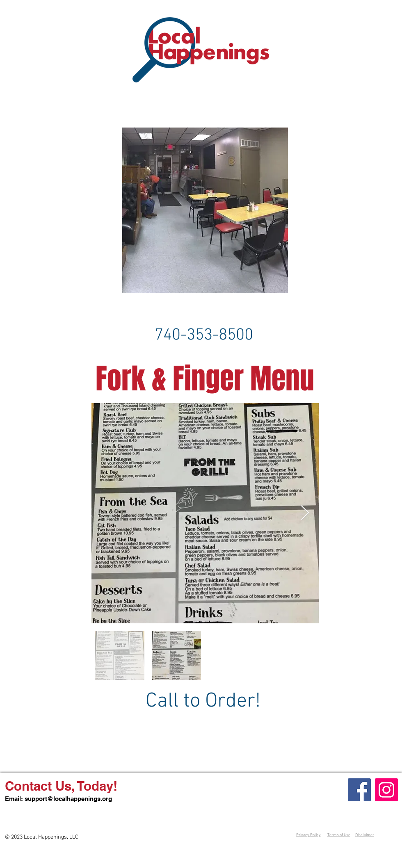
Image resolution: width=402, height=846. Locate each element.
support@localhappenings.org (68, 798)
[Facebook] (359, 789)
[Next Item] (305, 513)
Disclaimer (364, 835)
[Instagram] (386, 789)
